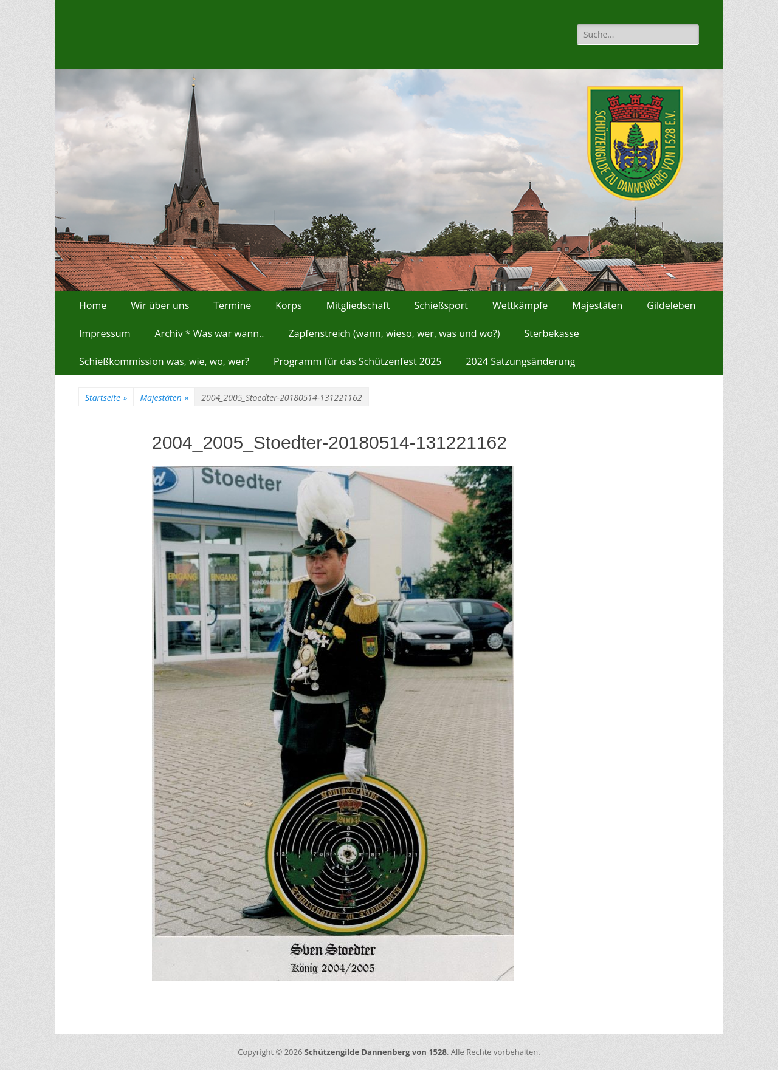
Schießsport (441, 305)
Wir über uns (160, 305)
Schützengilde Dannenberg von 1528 (376, 1051)
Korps (288, 305)
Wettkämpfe (520, 305)
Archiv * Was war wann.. (209, 333)
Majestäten (597, 305)
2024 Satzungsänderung (520, 361)
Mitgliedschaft (358, 305)
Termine (232, 305)
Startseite (106, 397)
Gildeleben (671, 305)
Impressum (104, 333)
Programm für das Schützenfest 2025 (358, 361)
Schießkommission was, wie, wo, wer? (164, 361)
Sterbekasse (551, 333)
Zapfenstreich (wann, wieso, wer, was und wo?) (394, 333)
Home (92, 305)
